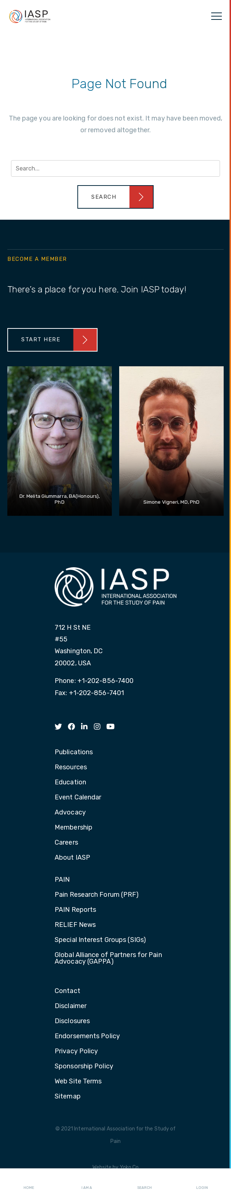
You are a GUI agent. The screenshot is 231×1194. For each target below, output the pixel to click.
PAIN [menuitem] (62, 880)
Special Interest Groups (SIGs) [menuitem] (100, 940)
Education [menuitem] (70, 782)
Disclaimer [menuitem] (71, 1006)
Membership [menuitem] (73, 827)
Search (144, 1181)
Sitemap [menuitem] (68, 1096)
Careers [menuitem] (66, 842)
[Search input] (115, 168)
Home (28, 1181)
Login (202, 1181)
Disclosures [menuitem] (72, 1021)
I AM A (86, 1181)
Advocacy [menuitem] (70, 812)
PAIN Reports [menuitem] (75, 910)
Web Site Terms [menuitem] (78, 1081)
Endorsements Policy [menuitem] (87, 1036)
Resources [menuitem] (71, 767)
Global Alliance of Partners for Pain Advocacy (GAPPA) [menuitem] (108, 958)
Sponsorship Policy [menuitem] (84, 1066)
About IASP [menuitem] (72, 858)
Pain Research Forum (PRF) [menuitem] (97, 895)
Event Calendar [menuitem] (78, 797)
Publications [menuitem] (74, 752)
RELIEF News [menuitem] (75, 925)
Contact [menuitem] (67, 991)
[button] (115, 197)
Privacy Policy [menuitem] (76, 1051)
